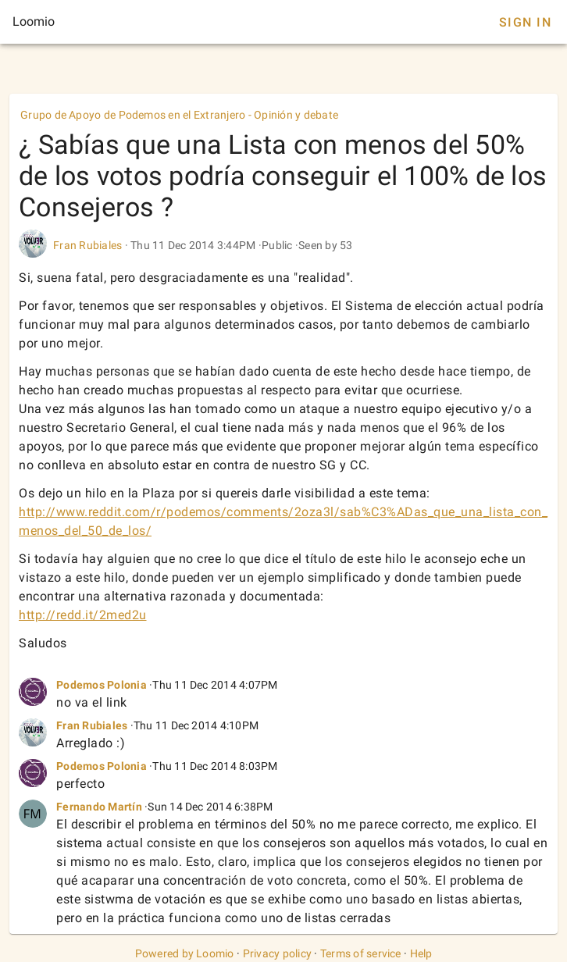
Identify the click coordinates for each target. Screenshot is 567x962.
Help (421, 953)
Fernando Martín (99, 806)
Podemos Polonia (101, 685)
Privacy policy (277, 953)
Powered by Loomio (184, 953)
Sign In (525, 22)
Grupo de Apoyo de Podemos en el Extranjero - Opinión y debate (179, 115)
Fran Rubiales (87, 245)
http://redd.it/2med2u (83, 614)
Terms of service (360, 953)
